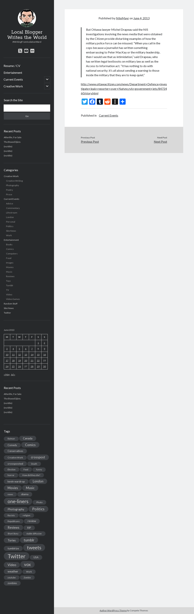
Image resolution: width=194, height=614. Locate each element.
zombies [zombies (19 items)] (12, 583)
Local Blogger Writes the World (27, 35)
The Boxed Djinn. (12, 141)
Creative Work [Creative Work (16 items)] (15, 457)
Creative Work (13, 86)
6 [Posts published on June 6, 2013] (25, 348)
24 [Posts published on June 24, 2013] (7, 366)
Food (8, 258)
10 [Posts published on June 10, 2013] (7, 354)
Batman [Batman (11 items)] (11, 438)
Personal (10, 221)
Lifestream (11, 212)
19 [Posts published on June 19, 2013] (19, 360)
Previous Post (90, 141)
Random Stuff (10, 303)
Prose (9, 194)
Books (9, 244)
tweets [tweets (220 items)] (34, 547)
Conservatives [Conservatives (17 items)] (15, 450)
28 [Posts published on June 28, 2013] (32, 366)
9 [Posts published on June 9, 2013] (44, 348)
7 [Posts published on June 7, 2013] (32, 348)
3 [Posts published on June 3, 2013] (7, 348)
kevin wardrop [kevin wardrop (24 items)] (16, 481)
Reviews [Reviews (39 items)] (13, 527)
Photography (12, 185)
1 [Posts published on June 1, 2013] (38, 342)
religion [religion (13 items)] (26, 515)
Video (9, 294)
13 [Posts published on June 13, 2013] (25, 354)
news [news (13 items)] (10, 494)
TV (7, 290)
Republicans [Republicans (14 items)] (14, 521)
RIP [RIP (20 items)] (29, 527)
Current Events (13, 79)
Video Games (13, 299)
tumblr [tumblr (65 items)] (29, 540)
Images (9, 262)
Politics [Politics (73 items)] (38, 509)
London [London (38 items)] (38, 481)
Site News (11, 230)
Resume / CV (12, 65)
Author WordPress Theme (113, 610)
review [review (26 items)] (32, 521)
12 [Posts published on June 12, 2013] (19, 354)
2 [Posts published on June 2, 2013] (44, 342)
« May (7, 374)
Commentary (13, 208)
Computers (12, 253)
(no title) (8, 146)
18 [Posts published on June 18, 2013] (13, 360)
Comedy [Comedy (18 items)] (12, 445)
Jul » (13, 374)
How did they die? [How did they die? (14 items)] (31, 475)
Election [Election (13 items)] (12, 469)
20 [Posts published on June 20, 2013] (25, 360)
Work (9, 235)
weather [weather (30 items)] (13, 571)
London (10, 217)
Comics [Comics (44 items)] (30, 445)
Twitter (7, 312)
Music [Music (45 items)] (30, 488)
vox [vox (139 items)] (27, 564)
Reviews (10, 276)
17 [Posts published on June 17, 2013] (7, 360)
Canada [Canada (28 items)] (27, 438)
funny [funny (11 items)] (39, 469)
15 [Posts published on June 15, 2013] (38, 354)
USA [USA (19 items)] (36, 557)
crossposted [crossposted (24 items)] (15, 463)
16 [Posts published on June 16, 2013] (44, 354)
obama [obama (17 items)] (24, 494)
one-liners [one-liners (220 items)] (18, 501)
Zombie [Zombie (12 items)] (27, 577)
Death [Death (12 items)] (34, 464)
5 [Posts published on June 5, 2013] (19, 348)
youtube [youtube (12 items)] (12, 577)
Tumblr (9, 285)
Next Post (160, 141)
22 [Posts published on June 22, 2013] (38, 360)
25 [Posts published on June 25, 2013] (13, 366)
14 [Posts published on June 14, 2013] (32, 354)
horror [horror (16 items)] (11, 475)
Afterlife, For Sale (12, 137)
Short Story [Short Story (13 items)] (13, 533)
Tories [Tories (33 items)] (12, 540)
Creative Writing (14, 180)
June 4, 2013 (141, 18)
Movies (10, 267)
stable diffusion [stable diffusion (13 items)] (34, 533)
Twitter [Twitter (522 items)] (17, 556)
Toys (8, 280)
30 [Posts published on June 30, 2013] (44, 366)
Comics (10, 249)
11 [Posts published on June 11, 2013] (13, 354)
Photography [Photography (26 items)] (16, 509)
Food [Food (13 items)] (25, 469)
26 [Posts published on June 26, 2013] (19, 366)
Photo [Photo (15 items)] (39, 502)
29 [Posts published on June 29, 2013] (38, 366)
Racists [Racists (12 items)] (11, 515)
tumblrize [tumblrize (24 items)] (13, 548)
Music (9, 271)
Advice (9, 203)
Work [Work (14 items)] (29, 571)
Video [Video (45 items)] (12, 565)
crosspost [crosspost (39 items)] (38, 457)
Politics (9, 226)
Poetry (9, 189)
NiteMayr (122, 18)
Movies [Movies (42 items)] (13, 488)
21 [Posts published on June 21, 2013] (32, 360)
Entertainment (13, 72)
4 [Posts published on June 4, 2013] (13, 348)
